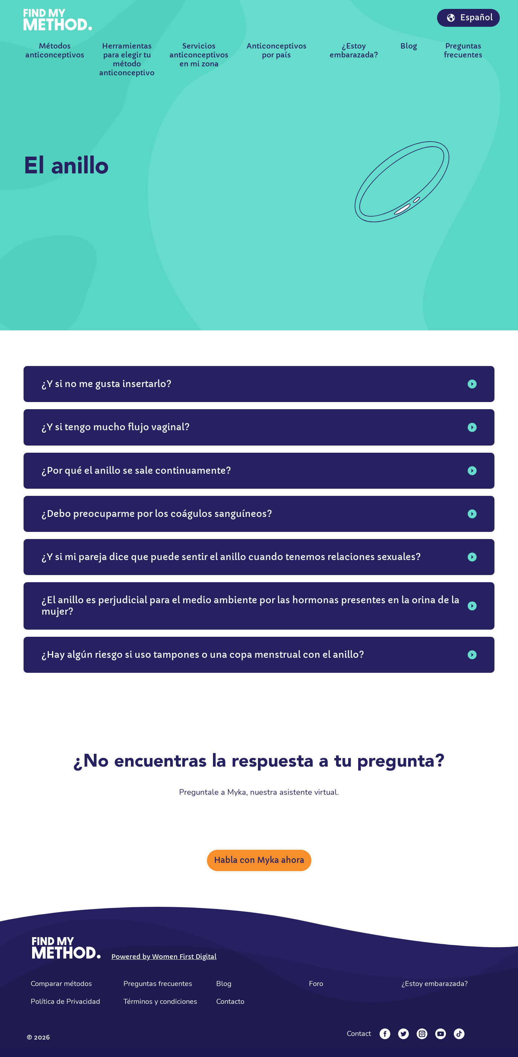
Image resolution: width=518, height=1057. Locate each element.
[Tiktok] (459, 1033)
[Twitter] (403, 1033)
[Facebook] (385, 1033)
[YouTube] (440, 1033)
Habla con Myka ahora (259, 860)
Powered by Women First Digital (164, 956)
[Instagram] (422, 1033)
